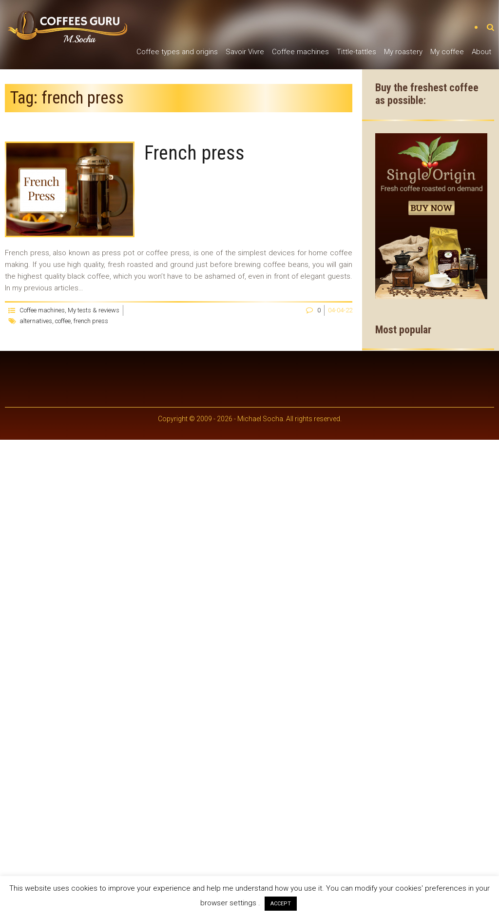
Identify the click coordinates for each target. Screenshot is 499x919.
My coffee (447, 51)
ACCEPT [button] (280, 903)
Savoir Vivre (245, 51)
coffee (63, 321)
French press (194, 153)
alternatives (35, 321)
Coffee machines (300, 51)
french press (91, 321)
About (481, 51)
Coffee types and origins (177, 51)
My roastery (403, 51)
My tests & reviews (93, 310)
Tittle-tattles (356, 51)
